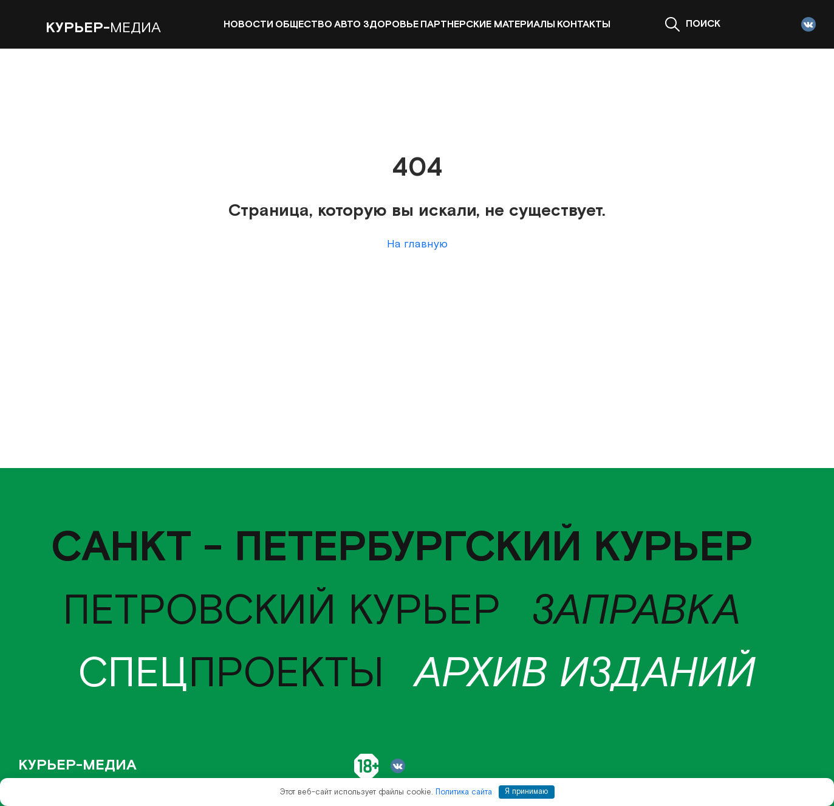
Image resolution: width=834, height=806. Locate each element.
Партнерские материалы (487, 24)
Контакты (583, 24)
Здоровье (391, 24)
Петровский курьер (282, 611)
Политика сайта (464, 792)
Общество (303, 24)
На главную (417, 244)
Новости (248, 24)
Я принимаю (526, 792)
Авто (347, 24)
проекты (231, 674)
